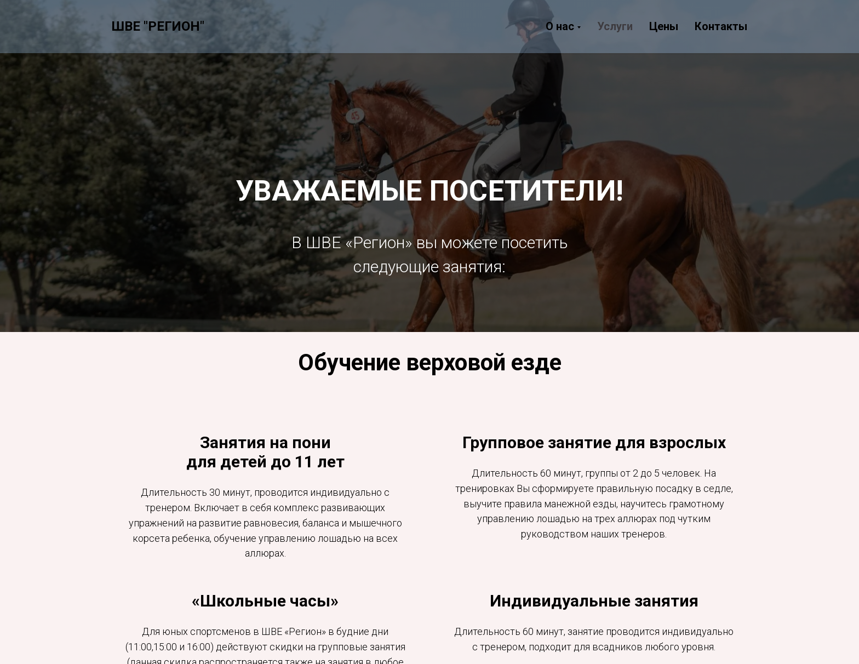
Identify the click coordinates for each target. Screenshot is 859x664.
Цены (663, 26)
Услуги (615, 26)
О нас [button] (560, 26)
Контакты (721, 26)
